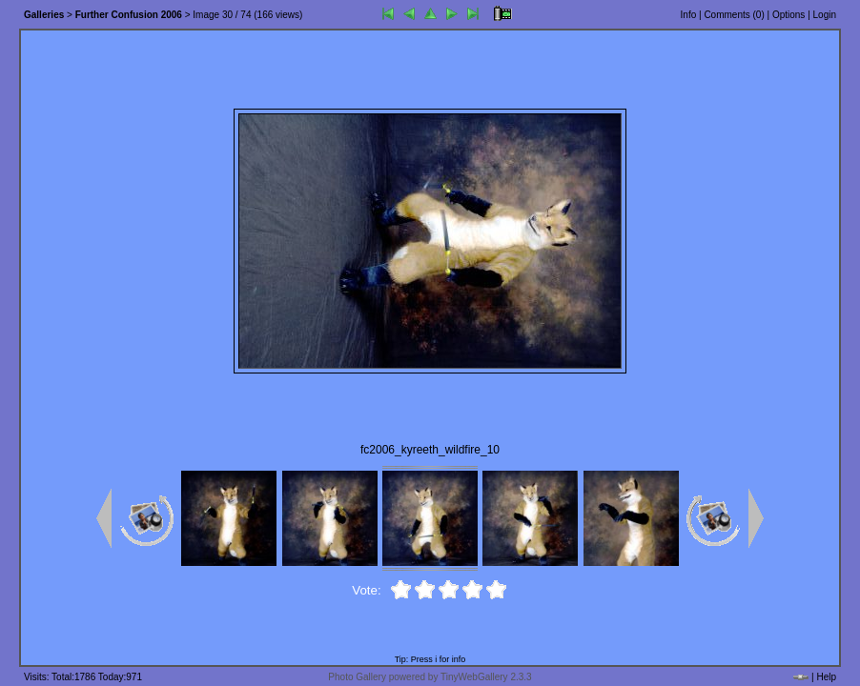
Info (689, 15)
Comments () (734, 15)
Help (826, 677)
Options (788, 15)
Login (824, 15)
